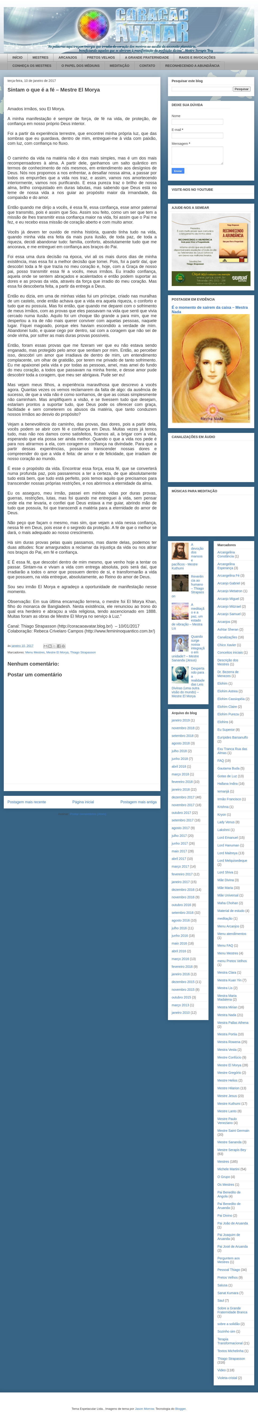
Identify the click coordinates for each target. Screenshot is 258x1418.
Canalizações (227, 637)
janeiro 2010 (181, 1012)
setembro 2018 (183, 736)
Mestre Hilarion (228, 1088)
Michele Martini (228, 1169)
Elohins (222, 722)
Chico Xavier (226, 645)
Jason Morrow (144, 1408)
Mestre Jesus (227, 1096)
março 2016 (180, 959)
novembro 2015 (183, 989)
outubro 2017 (181, 813)
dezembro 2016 (183, 890)
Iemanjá (223, 791)
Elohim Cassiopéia (231, 699)
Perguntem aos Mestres (228, 1260)
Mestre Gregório (229, 1073)
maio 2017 (179, 851)
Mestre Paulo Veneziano (227, 1121)
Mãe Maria (225, 888)
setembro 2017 (183, 820)
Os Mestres (225, 1184)
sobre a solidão (228, 1324)
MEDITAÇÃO (119, 66)
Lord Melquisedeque (232, 860)
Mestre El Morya (57, 652)
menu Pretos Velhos (232, 961)
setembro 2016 (183, 913)
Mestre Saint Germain (233, 1130)
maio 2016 (179, 943)
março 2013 (180, 1005)
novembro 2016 (183, 897)
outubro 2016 (181, 905)
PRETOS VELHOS (101, 57)
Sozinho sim (226, 1331)
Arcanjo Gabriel (228, 583)
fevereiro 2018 (182, 782)
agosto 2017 (181, 828)
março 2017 (180, 866)
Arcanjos (223, 622)
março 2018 (180, 774)
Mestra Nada (226, 1015)
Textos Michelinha (230, 1351)
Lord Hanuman (228, 845)
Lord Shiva (225, 872)
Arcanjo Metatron (230, 591)
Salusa (222, 1285)
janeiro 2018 (181, 789)
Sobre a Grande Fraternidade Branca (232, 1310)
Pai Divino (224, 1215)
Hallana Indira (227, 783)
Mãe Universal (227, 895)
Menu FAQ (225, 945)
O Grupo (223, 1177)
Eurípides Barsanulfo (232, 737)
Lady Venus (226, 822)
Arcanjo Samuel (229, 614)
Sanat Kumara (228, 1293)
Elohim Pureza (228, 714)
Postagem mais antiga (139, 802)
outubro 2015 (181, 997)
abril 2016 (179, 951)
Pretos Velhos (227, 1277)
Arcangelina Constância (226, 554)
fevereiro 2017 (182, 874)
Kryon (221, 814)
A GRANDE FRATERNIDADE (147, 57)
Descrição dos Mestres (227, 662)
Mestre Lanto (227, 1111)
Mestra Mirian (227, 1007)
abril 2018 (179, 766)
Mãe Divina (225, 880)
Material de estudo (230, 911)
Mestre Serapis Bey (231, 1150)
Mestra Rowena (228, 1042)
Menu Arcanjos (228, 926)
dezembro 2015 (183, 982)
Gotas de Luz (227, 776)
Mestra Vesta (227, 1050)
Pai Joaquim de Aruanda (228, 1237)
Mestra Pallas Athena (232, 1023)
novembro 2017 (183, 805)
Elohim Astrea (227, 691)
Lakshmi (223, 830)
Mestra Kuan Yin (229, 980)
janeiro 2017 (181, 882)
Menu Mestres (35, 652)
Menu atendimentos (231, 934)
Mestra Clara (226, 972)
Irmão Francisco (229, 799)
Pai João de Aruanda (232, 1223)
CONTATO (147, 66)
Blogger (180, 1408)
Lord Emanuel (227, 837)
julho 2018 (179, 751)
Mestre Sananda (229, 1142)
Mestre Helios (227, 1080)
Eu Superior (226, 730)
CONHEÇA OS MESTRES (31, 66)
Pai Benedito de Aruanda (229, 1206)
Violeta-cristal (227, 1378)
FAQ (220, 760)
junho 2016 (180, 936)
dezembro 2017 (183, 797)
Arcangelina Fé (228, 575)
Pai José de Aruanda (232, 1246)
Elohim (222, 683)
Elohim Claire (227, 707)
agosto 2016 (181, 920)
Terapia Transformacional (230, 1341)
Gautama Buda (228, 768)
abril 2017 (179, 859)
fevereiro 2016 (182, 966)
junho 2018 (180, 759)
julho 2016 (179, 928)
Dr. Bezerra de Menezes (228, 674)
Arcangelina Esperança (226, 566)
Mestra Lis (225, 988)
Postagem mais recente (27, 802)
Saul (220, 1300)
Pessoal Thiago (228, 1270)
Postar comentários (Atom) (88, 814)
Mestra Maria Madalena (227, 998)
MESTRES (41, 57)
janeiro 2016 (181, 974)
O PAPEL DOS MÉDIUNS (80, 66)
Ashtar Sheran (228, 629)
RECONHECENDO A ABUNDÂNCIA (192, 66)
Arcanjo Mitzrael (229, 606)
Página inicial (83, 802)
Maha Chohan (227, 903)
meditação (225, 918)
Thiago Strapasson (83, 652)
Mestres (223, 1161)
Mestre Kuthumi (228, 1103)
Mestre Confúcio (229, 1057)
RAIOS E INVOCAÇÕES (197, 57)
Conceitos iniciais (230, 652)
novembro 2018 (183, 728)
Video (221, 1370)
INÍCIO (17, 57)
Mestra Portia (227, 1034)
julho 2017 (179, 836)
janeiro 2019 (181, 720)
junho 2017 (180, 843)
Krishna (222, 807)
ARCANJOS (67, 57)
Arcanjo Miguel (228, 599)
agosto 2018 (181, 743)
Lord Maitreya (227, 853)
